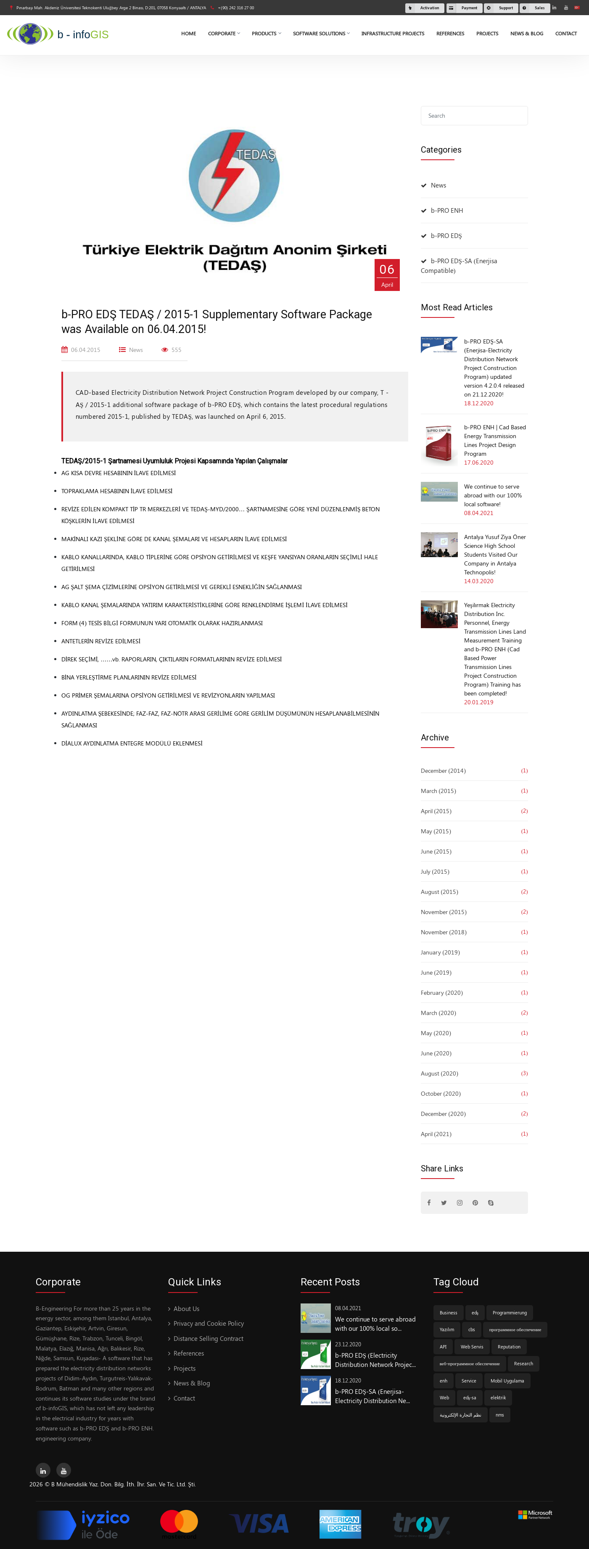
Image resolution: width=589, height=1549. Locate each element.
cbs (471, 1329)
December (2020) (443, 1114)
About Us (186, 1308)
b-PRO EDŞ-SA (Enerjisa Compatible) (459, 265)
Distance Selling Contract (208, 1338)
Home (188, 33)
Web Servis (472, 1346)
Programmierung (510, 1312)
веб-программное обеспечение (470, 1363)
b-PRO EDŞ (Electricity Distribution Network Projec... (375, 1360)
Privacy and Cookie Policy (209, 1323)
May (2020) (436, 1033)
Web (444, 1397)
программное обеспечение (515, 1329)
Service (469, 1380)
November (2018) (444, 932)
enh (443, 1380)
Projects (487, 33)
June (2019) (436, 972)
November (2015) (444, 912)
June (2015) (436, 851)
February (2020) (442, 993)
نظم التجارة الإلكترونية (460, 1415)
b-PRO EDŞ (446, 235)
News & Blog (526, 33)
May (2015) (436, 831)
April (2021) (436, 1134)
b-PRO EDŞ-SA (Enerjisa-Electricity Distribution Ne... (372, 1396)
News (438, 185)
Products (266, 33)
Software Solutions (321, 33)
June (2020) (436, 1053)
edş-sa (469, 1397)
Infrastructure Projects (393, 33)
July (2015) (435, 871)
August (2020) (439, 1073)
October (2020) (441, 1093)
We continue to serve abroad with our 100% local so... (375, 1324)
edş (475, 1312)
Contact (566, 33)
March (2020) (438, 1013)
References (450, 33)
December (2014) (443, 770)
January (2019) (440, 952)
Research (523, 1363)
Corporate (224, 33)
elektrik (498, 1397)
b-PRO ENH (447, 210)
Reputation (509, 1346)
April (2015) (436, 811)
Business (448, 1312)
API (443, 1346)
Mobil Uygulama (507, 1380)
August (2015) (439, 892)
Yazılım (447, 1329)
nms (500, 1415)
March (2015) (438, 791)
